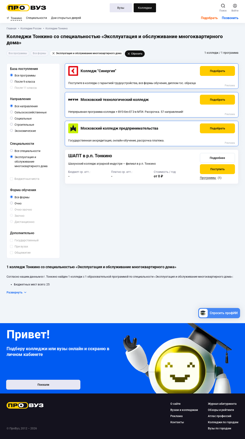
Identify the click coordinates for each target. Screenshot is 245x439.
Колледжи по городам (223, 422)
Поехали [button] (33, 385)
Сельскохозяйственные (35, 112)
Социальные (31, 118)
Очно (21, 203)
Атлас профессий (219, 416)
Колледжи (145, 7)
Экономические (35, 130)
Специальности (36, 17)
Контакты (177, 422)
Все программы (33, 75)
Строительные (34, 124)
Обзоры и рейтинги (221, 410)
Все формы (27, 197)
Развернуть (17, 292)
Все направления (35, 106)
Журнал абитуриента (222, 403)
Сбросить (134, 53)
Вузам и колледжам (184, 410)
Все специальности (35, 151)
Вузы (120, 7)
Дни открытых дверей (66, 17)
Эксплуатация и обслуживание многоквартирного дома (35, 161)
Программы (208, 178)
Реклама (230, 85)
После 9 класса (29, 81)
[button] (217, 71)
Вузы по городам (219, 428)
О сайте (175, 403)
